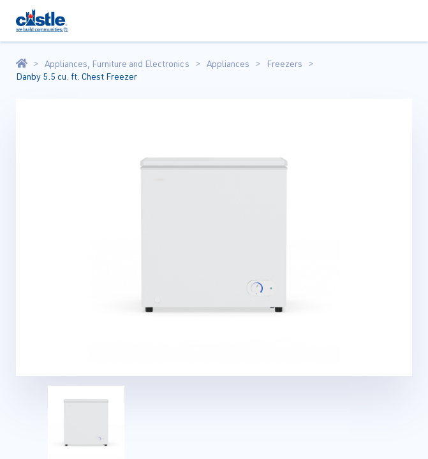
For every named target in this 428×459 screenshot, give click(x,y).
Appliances (228, 63)
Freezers (284, 63)
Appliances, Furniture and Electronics (117, 63)
